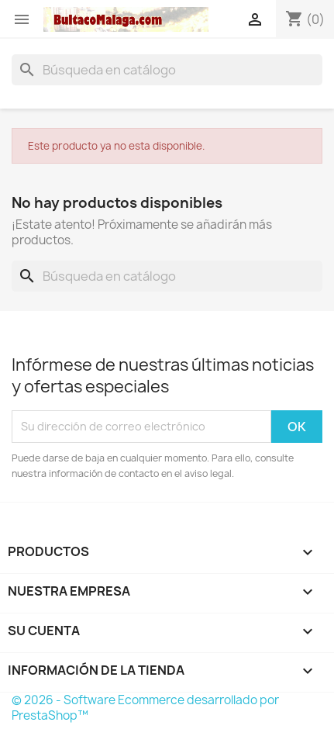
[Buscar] (167, 69)
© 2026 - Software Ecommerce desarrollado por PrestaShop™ (145, 708)
